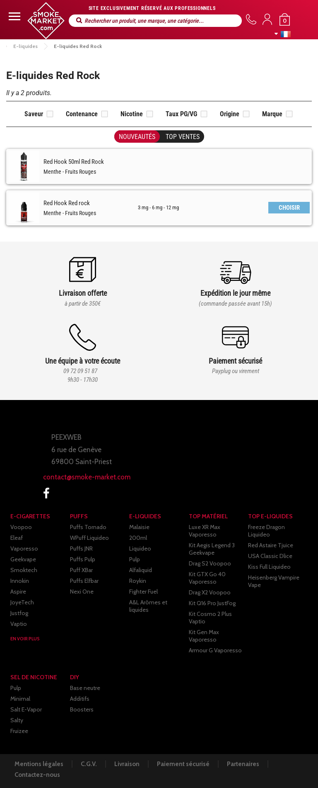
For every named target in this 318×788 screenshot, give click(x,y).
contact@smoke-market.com (86, 477)
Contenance (82, 114)
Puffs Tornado (88, 527)
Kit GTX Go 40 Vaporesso (207, 577)
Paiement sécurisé (183, 764)
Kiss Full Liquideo (269, 566)
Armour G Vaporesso (215, 650)
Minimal (20, 698)
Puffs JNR (81, 548)
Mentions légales (38, 764)
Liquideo (140, 548)
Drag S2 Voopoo (210, 563)
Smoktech (23, 570)
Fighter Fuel (143, 591)
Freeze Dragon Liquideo (266, 530)
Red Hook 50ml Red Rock (73, 161)
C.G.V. (89, 764)
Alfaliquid (140, 570)
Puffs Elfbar (84, 580)
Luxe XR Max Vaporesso (204, 530)
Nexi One (82, 591)
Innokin (19, 580)
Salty (16, 720)
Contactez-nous (37, 774)
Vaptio (18, 624)
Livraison (127, 764)
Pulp (134, 559)
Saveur (33, 114)
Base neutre (85, 688)
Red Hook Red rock (66, 203)
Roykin (137, 580)
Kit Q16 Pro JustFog (212, 603)
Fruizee (19, 731)
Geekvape (23, 559)
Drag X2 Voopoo (210, 592)
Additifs (79, 698)
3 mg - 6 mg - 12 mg (158, 207)
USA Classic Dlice (270, 556)
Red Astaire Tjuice (270, 545)
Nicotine (131, 114)
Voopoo (21, 527)
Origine (229, 114)
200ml (138, 537)
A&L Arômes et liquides (148, 606)
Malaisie (139, 527)
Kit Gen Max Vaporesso (204, 635)
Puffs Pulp (82, 559)
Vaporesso (24, 548)
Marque (272, 114)
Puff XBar (81, 570)
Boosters (82, 709)
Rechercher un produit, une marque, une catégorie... (79, 20)
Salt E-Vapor (26, 709)
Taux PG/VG (181, 114)
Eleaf (16, 537)
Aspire (18, 591)
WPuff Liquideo (89, 537)
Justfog (19, 613)
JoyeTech (22, 602)
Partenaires (243, 764)
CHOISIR (289, 207)
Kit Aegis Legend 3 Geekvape (212, 548)
